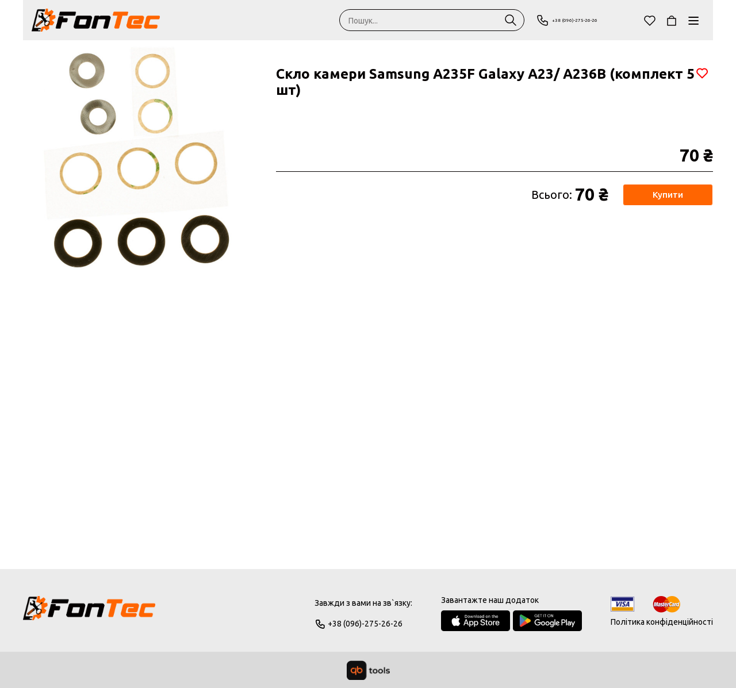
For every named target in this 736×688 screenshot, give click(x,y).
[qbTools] (368, 670)
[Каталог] (693, 20)
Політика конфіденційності (662, 621)
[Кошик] (671, 20)
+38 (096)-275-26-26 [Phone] (581, 20)
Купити (667, 195)
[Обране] (650, 20)
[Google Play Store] (547, 620)
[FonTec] (96, 20)
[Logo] (89, 613)
